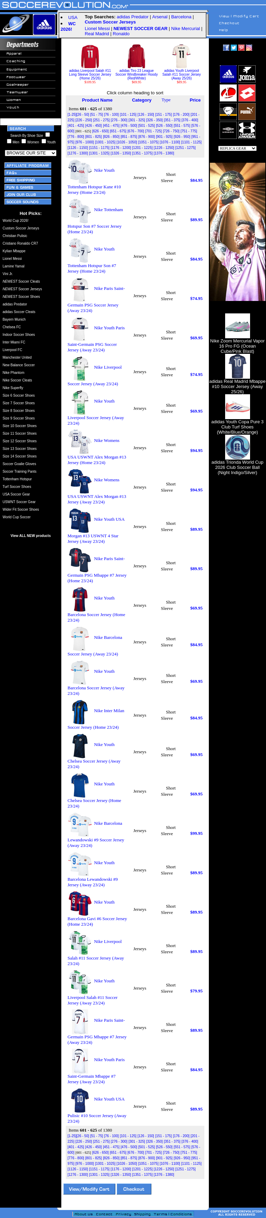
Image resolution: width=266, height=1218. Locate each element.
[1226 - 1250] (164, 148)
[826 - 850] (111, 137)
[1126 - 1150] (78, 148)
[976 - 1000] (85, 142)
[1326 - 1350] (120, 153)
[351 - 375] (172, 120)
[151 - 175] (163, 114)
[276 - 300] (119, 120)
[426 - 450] (93, 126)
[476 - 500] (129, 126)
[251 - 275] (101, 120)
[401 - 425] (76, 126)
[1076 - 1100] (170, 142)
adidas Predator (133, 16)
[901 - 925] (164, 137)
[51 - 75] (96, 114)
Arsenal (159, 16)
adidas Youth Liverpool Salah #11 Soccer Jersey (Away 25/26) (181, 73)
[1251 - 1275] (185, 148)
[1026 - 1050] (127, 142)
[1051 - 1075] (148, 142)
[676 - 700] (135, 131)
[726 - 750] (171, 131)
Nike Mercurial (185, 28)
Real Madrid (97, 33)
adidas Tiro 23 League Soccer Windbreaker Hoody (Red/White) (136, 73)
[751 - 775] (188, 131)
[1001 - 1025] (105, 142)
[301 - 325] (136, 120)
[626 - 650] (100, 131)
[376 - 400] (189, 120)
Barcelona (181, 16)
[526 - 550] (164, 126)
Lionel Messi (97, 28)
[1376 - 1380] (164, 153)
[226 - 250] (84, 120)
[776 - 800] (76, 137)
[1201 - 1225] (142, 148)
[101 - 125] (128, 114)
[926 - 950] (182, 137)
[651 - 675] (118, 131)
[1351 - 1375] (142, 153)
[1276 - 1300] (78, 153)
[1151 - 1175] (99, 148)
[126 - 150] (146, 114)
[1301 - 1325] (99, 153)
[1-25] (72, 114)
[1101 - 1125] (191, 142)
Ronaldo (121, 33)
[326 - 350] (154, 120)
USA (73, 17)
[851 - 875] (129, 137)
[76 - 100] (111, 114)
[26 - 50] (83, 114)
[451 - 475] (111, 126)
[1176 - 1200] (120, 148)
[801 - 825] (93, 137)
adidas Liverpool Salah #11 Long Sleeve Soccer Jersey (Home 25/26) (90, 73)
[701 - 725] (153, 131)
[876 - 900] (146, 137)
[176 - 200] (181, 114)
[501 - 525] (146, 126)
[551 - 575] (182, 126)
